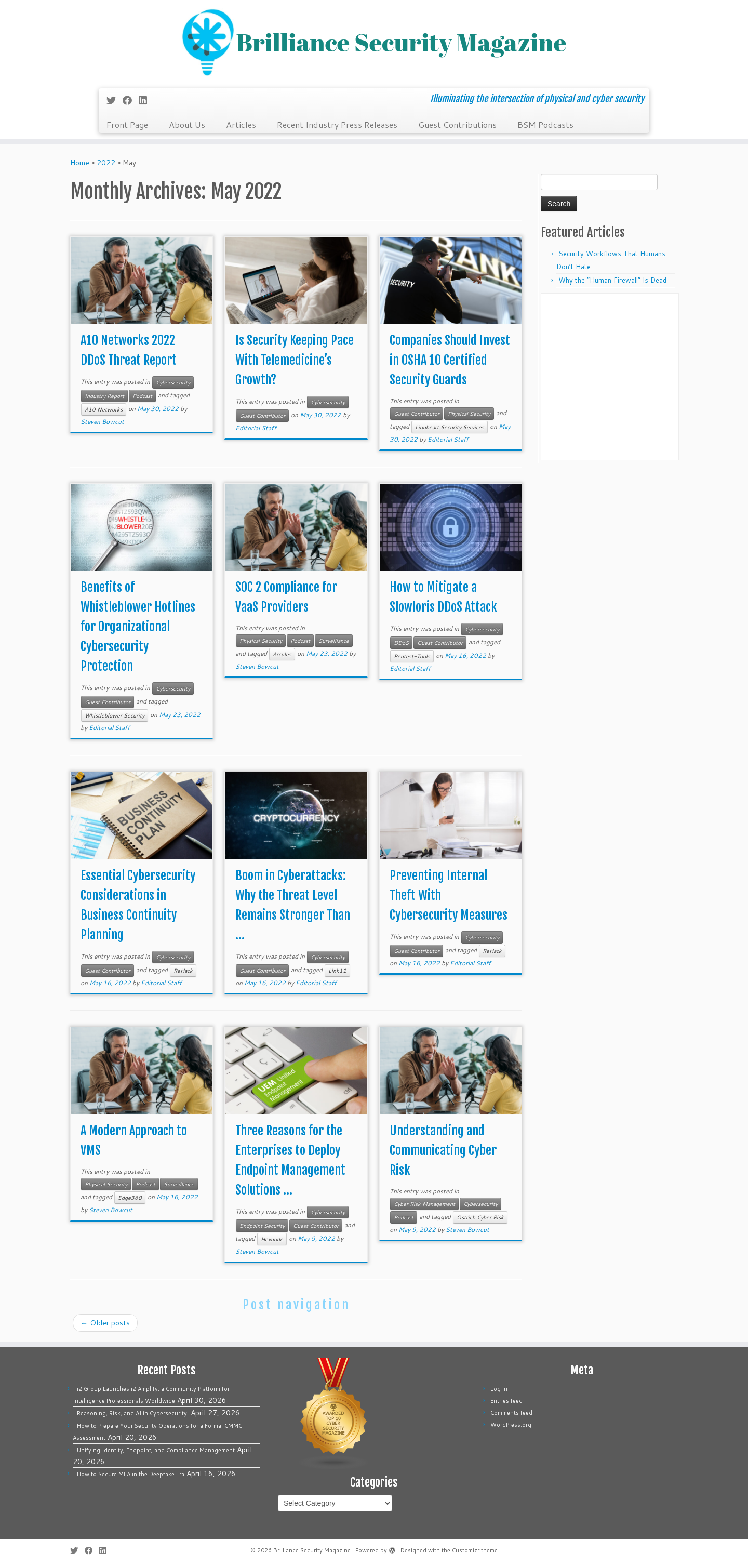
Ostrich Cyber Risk (480, 1217)
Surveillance (333, 640)
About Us (187, 124)
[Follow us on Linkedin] (146, 100)
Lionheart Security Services (449, 427)
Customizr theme (475, 1550)
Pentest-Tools (412, 656)
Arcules (282, 654)
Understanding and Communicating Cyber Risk (443, 1150)
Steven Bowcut (102, 421)
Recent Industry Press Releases (337, 124)
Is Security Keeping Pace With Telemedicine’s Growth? (294, 360)
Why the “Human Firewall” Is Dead (612, 280)
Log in (498, 1389)
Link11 (337, 970)
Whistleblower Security (114, 715)
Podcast (142, 396)
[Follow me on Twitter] (114, 100)
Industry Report (104, 396)
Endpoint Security (262, 1225)
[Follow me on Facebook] (131, 100)
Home (79, 162)
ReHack (183, 970)
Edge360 (130, 1197)
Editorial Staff (255, 427)
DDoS (401, 642)
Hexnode (272, 1239)
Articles (241, 124)
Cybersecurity (173, 382)
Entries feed (506, 1401)
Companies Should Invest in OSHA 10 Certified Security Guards (450, 360)
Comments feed (511, 1413)
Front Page (127, 124)
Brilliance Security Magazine (312, 1550)
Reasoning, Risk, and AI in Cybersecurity (133, 1413)
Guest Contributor (262, 415)
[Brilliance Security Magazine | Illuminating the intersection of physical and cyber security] (374, 43)
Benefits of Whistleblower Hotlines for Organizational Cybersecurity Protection (138, 626)
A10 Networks (104, 409)
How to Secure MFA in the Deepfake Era (130, 1474)
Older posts (105, 1323)
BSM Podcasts (545, 124)
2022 (106, 162)
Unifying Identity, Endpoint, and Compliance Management (156, 1450)
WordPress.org (510, 1425)
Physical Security (469, 413)
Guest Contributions (457, 124)
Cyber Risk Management (424, 1203)
